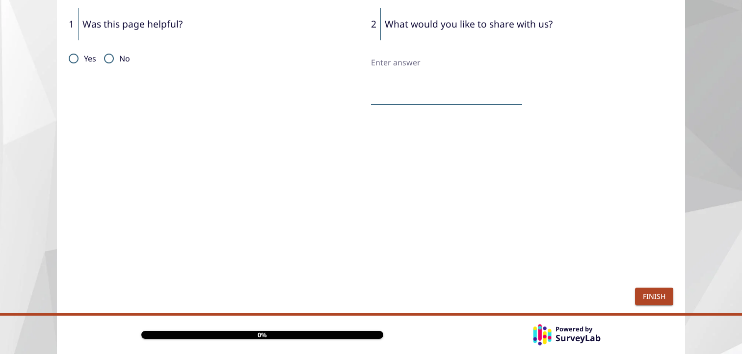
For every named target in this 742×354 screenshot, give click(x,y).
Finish (654, 296)
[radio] (79, 58)
